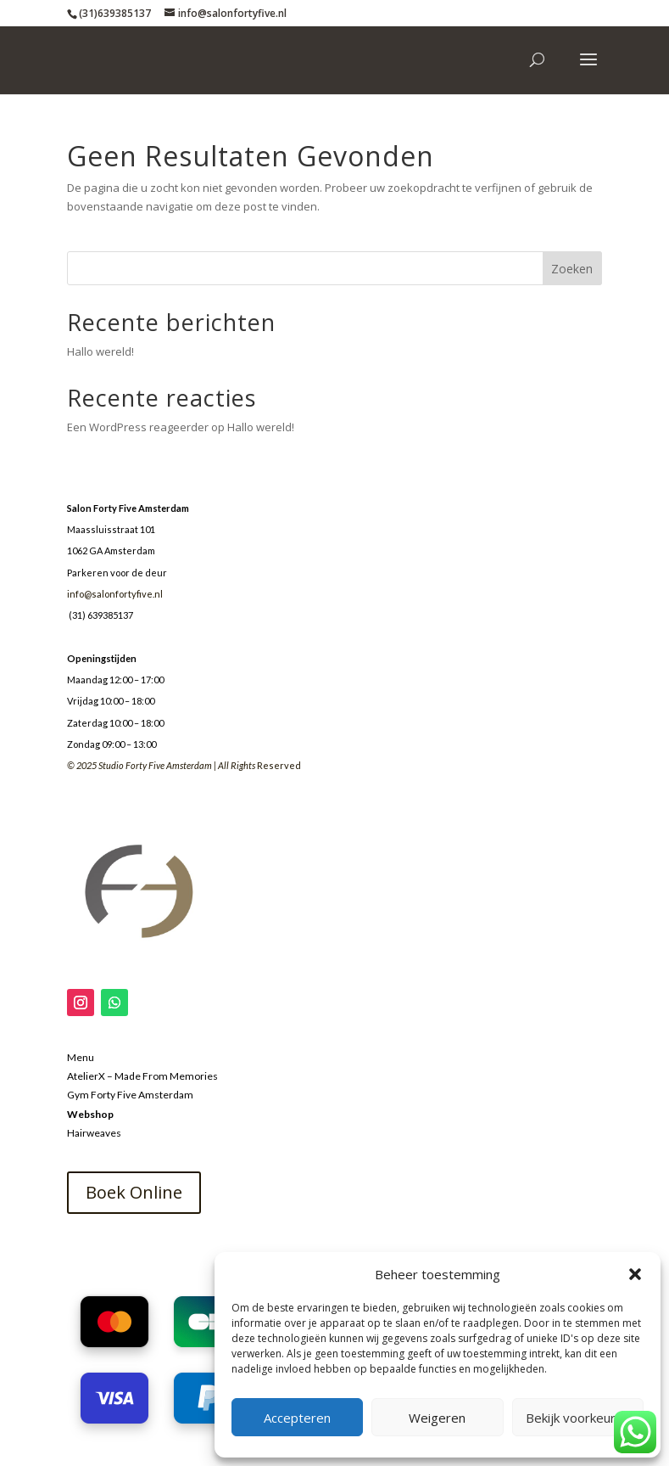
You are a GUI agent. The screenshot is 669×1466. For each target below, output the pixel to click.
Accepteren (297, 1417)
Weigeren (437, 1417)
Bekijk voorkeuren (578, 1417)
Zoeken (572, 269)
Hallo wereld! (100, 351)
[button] (635, 1274)
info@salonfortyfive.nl (115, 593)
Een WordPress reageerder (138, 427)
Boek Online (134, 1192)
